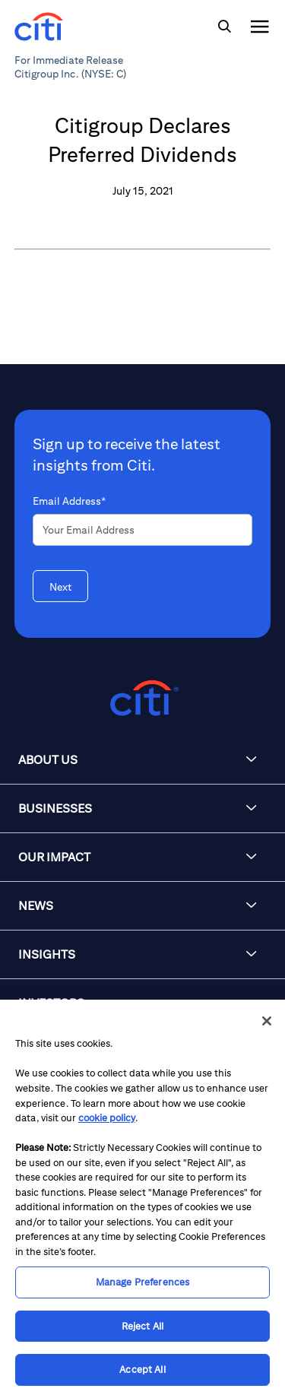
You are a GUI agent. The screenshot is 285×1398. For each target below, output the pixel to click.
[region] (142, 1199)
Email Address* (69, 501)
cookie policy (106, 1118)
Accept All (142, 1369)
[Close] (266, 1021)
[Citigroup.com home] (142, 698)
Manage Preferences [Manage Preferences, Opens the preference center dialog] (142, 1282)
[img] (224, 26)
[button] (142, 760)
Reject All (142, 1326)
